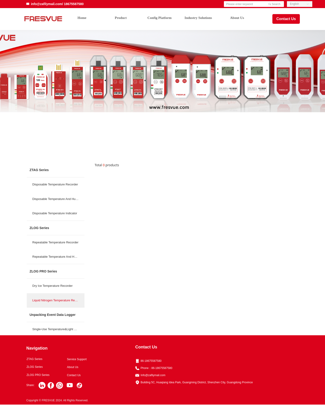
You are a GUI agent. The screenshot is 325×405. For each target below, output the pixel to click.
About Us (237, 18)
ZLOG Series (39, 228)
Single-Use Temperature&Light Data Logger (58, 329)
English (294, 4)
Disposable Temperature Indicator (54, 213)
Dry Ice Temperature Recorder (52, 285)
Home (82, 18)
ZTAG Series (39, 170)
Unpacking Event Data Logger (52, 315)
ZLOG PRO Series (43, 271)
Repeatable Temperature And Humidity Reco (58, 256)
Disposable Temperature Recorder (55, 184)
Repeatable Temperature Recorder (55, 242)
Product (120, 18)
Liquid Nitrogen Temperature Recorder (57, 300)
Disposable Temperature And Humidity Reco (58, 199)
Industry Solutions (198, 18)
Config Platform (159, 18)
